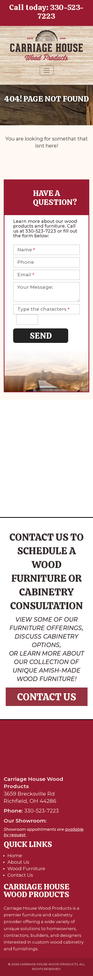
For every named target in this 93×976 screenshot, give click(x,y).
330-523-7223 (60, 11)
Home (14, 855)
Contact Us (46, 696)
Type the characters (43, 309)
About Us (18, 862)
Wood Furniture (26, 868)
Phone (25, 262)
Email (25, 275)
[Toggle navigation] (47, 70)
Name (26, 250)
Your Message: (35, 287)
